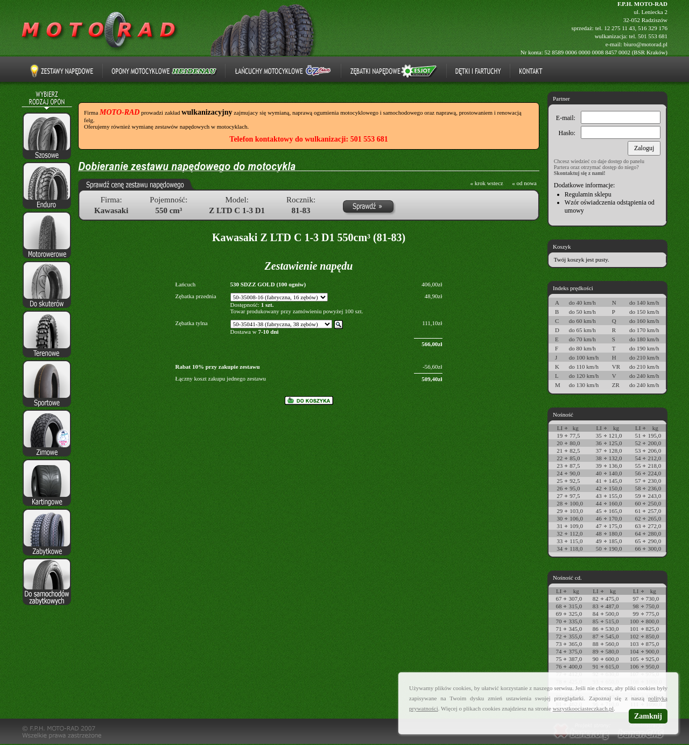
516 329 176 (652, 28)
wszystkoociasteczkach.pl (583, 708)
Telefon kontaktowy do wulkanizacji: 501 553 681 (308, 139)
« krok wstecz (486, 183)
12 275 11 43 (619, 28)
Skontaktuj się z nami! (580, 173)
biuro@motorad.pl (645, 44)
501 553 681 (652, 36)
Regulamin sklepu (588, 194)
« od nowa (524, 183)
